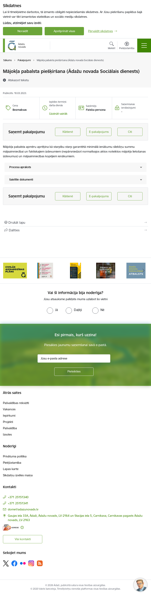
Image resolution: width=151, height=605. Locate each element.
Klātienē (68, 132)
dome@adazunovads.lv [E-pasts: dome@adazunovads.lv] (23, 509)
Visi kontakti (23, 539)
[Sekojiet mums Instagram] (31, 563)
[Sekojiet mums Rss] (40, 563)
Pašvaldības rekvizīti (16, 403)
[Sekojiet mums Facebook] (14, 563)
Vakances (9, 409)
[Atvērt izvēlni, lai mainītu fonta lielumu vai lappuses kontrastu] (126, 46)
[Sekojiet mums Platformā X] (6, 563)
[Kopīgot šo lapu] (75, 230)
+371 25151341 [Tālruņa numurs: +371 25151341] (18, 503)
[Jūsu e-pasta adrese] (74, 358)
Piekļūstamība (12, 462)
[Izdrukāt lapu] (75, 222)
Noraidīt (22, 31)
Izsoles (7, 434)
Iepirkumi (9, 415)
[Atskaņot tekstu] (18, 80)
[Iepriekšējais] (7, 270)
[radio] (52, 309)
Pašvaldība (10, 428)
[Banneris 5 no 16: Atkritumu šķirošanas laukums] (105, 270)
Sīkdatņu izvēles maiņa (18, 475)
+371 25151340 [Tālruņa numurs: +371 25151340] (18, 497)
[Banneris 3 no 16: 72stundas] (45, 270)
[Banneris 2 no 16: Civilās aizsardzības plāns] (15, 270)
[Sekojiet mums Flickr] (23, 563)
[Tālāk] (143, 270)
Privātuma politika (15, 456)
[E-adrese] (11, 527)
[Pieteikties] (74, 372)
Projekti (8, 422)
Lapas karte (10, 469)
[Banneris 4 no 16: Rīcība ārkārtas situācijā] (75, 270)
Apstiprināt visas (64, 31)
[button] (58, 113)
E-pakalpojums (99, 132)
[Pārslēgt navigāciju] (144, 45)
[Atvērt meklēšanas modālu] (111, 46)
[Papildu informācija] (22, 527)
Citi (130, 132)
